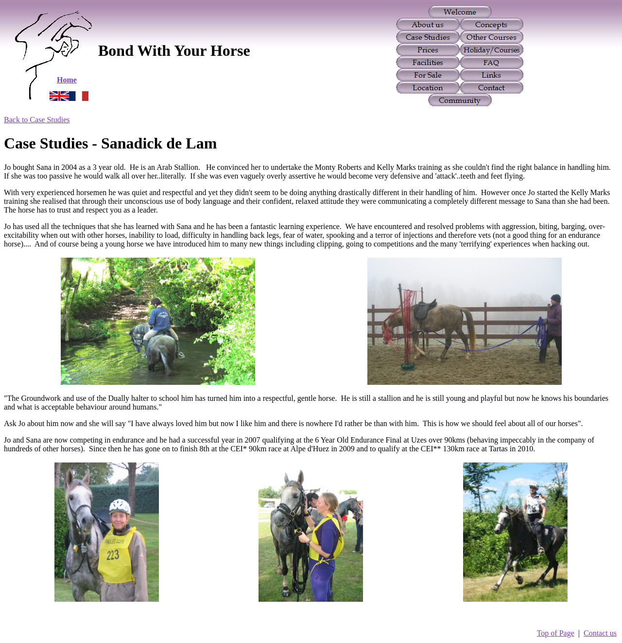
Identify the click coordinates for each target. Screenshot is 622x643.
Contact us (600, 633)
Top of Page (555, 633)
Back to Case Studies (37, 119)
